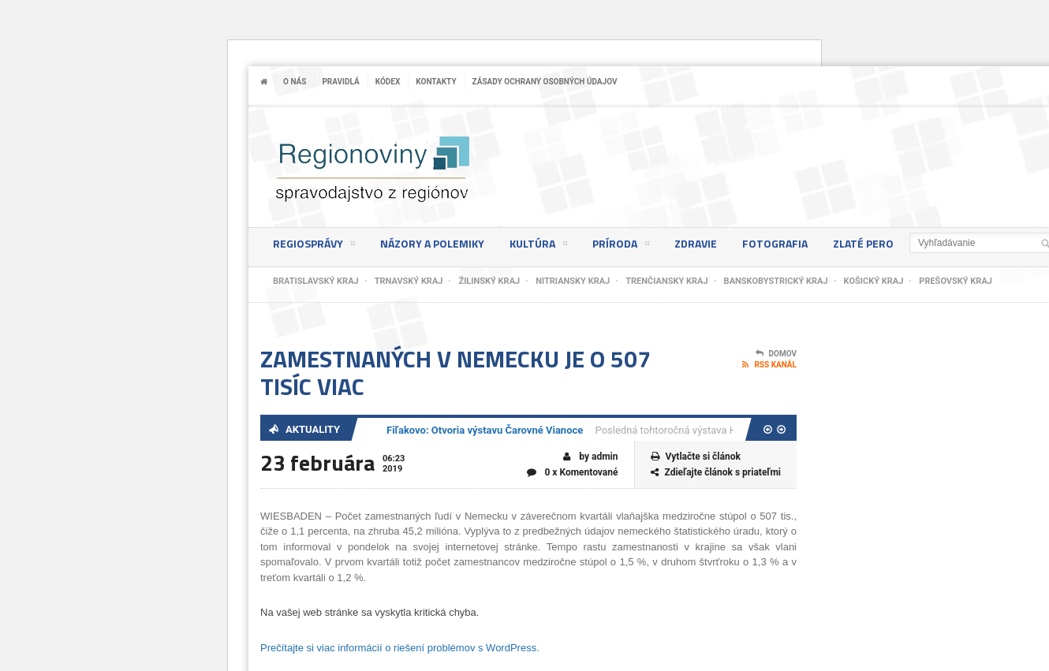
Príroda (620, 246)
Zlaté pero (863, 243)
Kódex (388, 81)
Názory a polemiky (432, 243)
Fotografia (775, 243)
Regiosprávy (314, 246)
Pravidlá (340, 81)
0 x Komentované (572, 472)
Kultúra (538, 246)
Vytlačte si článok (696, 457)
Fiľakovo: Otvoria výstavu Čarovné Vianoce (484, 430)
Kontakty (436, 81)
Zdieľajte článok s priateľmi (716, 472)
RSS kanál (769, 365)
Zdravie (695, 243)
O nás (294, 81)
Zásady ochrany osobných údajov (545, 81)
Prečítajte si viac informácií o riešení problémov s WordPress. (399, 648)
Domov (776, 354)
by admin (590, 457)
